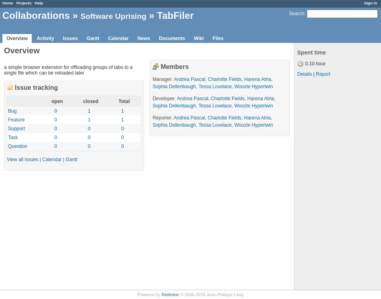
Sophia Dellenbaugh (174, 86)
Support (16, 128)
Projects (24, 3)
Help (39, 3)
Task (13, 137)
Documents (172, 38)
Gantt (93, 38)
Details (304, 74)
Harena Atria (257, 79)
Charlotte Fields (224, 79)
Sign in (370, 3)
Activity (45, 38)
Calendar (118, 38)
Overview (17, 38)
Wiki (199, 38)
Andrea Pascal (189, 79)
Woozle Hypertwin (253, 86)
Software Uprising (113, 16)
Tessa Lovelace (215, 86)
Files (218, 38)
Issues (70, 38)
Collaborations (36, 15)
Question (17, 146)
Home (7, 3)
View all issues (22, 159)
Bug (12, 111)
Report (323, 74)
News (144, 38)
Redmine (170, 294)
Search (296, 13)
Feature (16, 120)
